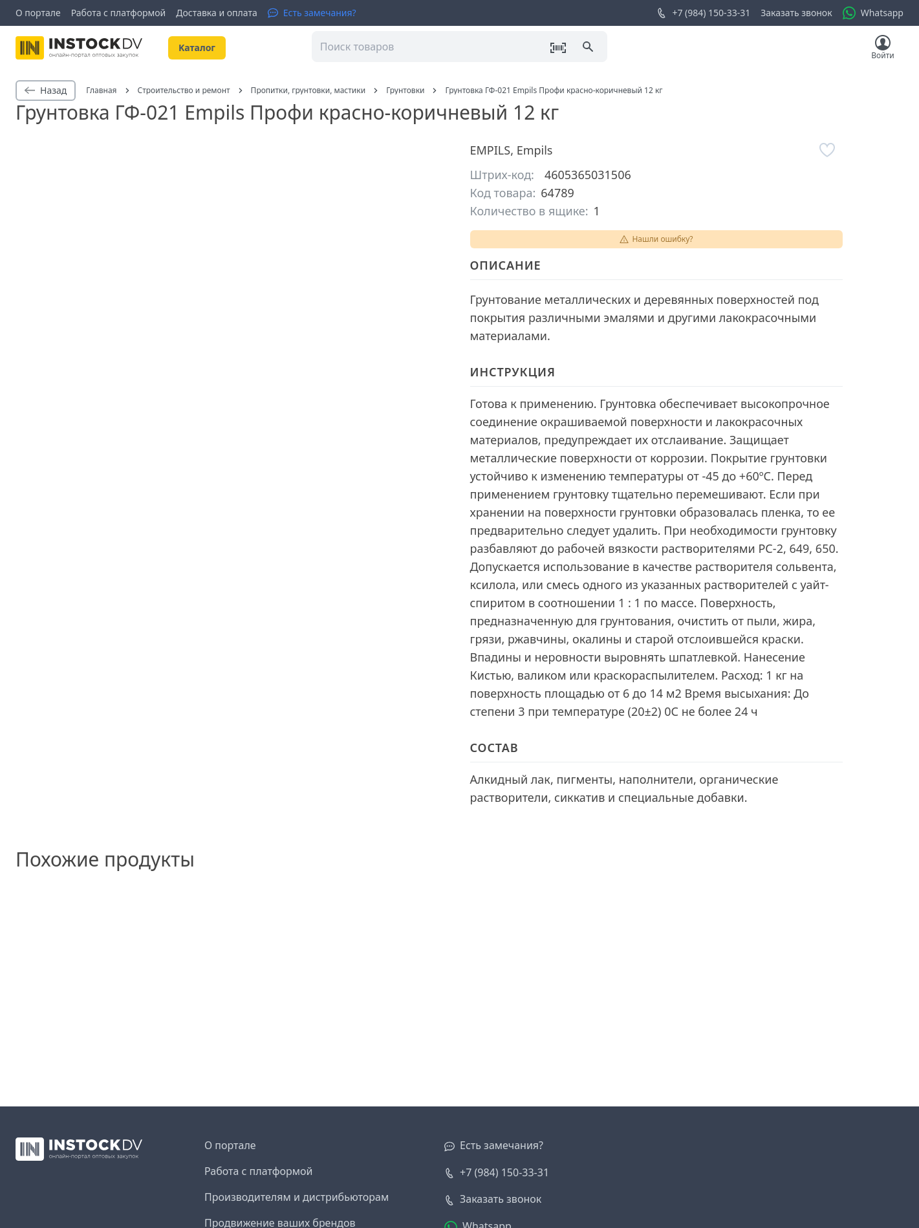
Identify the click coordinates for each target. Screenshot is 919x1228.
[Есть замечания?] (312, 13)
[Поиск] (589, 48)
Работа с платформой (118, 12)
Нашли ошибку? (656, 238)
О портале (38, 12)
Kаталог (196, 47)
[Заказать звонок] (492, 1199)
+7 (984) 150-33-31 (703, 13)
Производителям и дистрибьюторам (296, 1197)
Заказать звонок (796, 12)
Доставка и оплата (216, 12)
